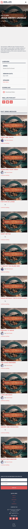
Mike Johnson (9, 140)
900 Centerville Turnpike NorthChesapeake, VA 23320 (15, 510)
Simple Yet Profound (8, 68)
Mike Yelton (5, 21)
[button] (26, 2)
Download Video (10, 92)
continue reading (5, 143)
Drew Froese (9, 172)
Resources (14, 499)
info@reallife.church (15, 513)
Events (14, 495)
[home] (7, 2)
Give (14, 501)
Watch (14, 497)
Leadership (14, 503)
